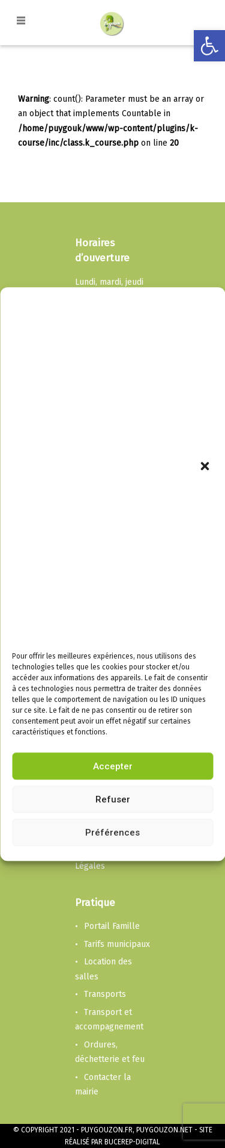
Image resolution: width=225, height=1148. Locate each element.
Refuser (112, 799)
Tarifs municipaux (117, 944)
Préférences (112, 832)
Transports (105, 994)
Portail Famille (112, 926)
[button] (206, 468)
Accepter (113, 766)
